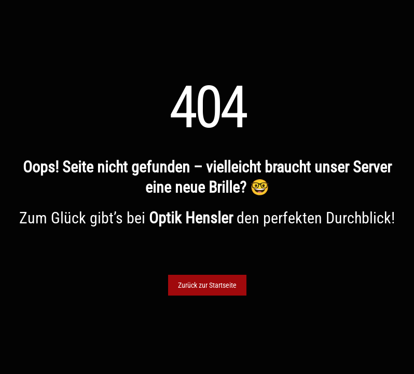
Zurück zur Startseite (207, 285)
